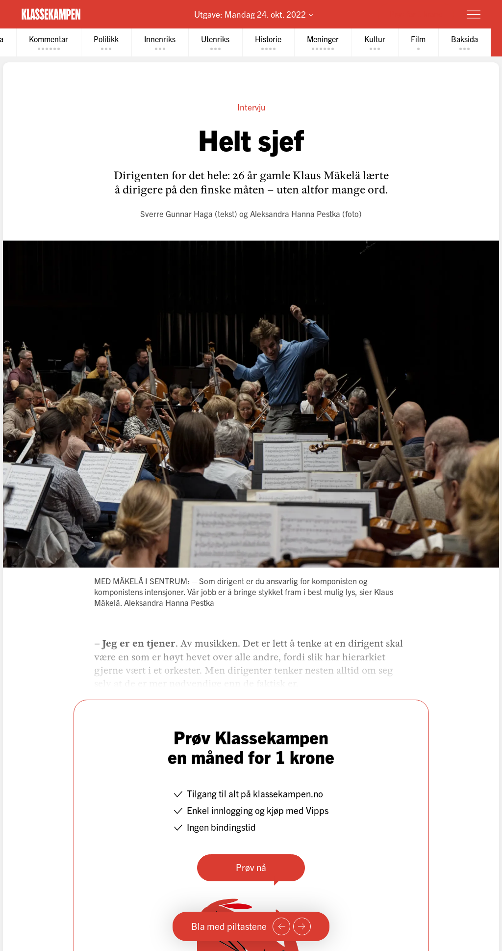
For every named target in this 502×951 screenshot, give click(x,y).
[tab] (48, 42)
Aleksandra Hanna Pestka (295, 213)
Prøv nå (251, 867)
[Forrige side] (281, 926)
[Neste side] (302, 926)
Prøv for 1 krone (416, 14)
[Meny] (473, 14)
